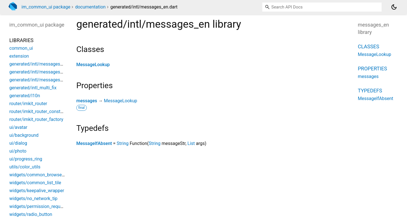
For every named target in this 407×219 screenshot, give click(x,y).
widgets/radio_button (30, 214)
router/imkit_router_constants (39, 111)
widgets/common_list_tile (35, 182)
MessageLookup (93, 64)
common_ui (21, 48)
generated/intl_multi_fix (33, 87)
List (191, 143)
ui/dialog (18, 143)
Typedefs (370, 91)
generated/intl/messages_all (38, 64)
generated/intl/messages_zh (38, 80)
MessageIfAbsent (94, 143)
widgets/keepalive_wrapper (36, 190)
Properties (372, 68)
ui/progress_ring (25, 159)
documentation (90, 7)
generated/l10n (24, 95)
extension (19, 56)
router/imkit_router (28, 103)
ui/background (23, 135)
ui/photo (17, 151)
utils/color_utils (24, 167)
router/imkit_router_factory (36, 119)
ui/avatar (18, 127)
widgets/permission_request (38, 206)
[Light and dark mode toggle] (394, 7)
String (123, 143)
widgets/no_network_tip (33, 198)
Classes (368, 46)
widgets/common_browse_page (41, 174)
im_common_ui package (45, 7)
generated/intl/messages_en (38, 72)
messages (86, 100)
